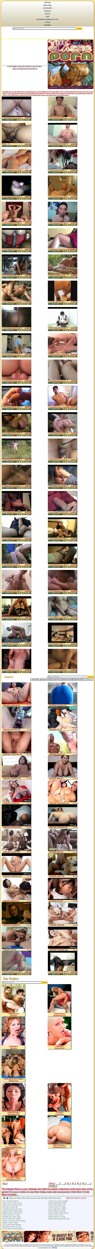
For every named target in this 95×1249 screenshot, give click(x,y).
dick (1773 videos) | (45, 93)
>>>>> (88, 679)
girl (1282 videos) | (81, 93)
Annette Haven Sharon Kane (12, 1205)
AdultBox (47, 25)
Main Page (35, 679)
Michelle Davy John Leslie (11, 1217)
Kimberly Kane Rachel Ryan (12, 1213)
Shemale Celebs (67, 679)
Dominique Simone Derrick (11, 1227)
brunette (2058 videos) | (71, 91)
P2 (68, 1183)
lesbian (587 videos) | (26, 95)
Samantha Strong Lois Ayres (12, 1209)
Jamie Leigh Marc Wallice (57, 1209)
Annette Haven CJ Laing (56, 1207)
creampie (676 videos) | (18, 93)
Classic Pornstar (46, 679)
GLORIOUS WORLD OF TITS (47, 19)
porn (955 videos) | (51, 95)
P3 (73, 1183)
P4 (78, 1183)
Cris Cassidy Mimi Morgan (11, 1225)
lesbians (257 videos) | (39, 95)
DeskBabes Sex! (77, 679)
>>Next (50, 1183)
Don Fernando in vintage (56, 1211)
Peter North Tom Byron (10, 1201)
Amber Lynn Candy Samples (58, 1201)
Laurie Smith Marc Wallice (11, 1219)
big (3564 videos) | (31, 91)
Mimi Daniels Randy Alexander (59, 1219)
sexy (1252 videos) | (63, 95)
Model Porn (56, 679)
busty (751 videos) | (84, 91)
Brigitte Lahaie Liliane (10, 1223)
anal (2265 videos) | (8, 91)
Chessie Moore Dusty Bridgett (12, 1229)
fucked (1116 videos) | (57, 93)
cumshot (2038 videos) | (32, 93)
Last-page (51, 1186)
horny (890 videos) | (14, 95)
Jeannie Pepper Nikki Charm (12, 1211)
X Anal (47, 22)
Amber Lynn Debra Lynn (57, 1205)
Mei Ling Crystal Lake (10, 1207)
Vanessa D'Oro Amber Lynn (12, 1203)
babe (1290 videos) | (20, 91)
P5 (83, 1183)
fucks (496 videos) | (70, 93)
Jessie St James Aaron (55, 1215)
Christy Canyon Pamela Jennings (13, 1221)
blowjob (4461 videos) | (57, 91)
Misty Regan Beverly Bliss (57, 1203)
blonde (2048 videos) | (43, 91)
